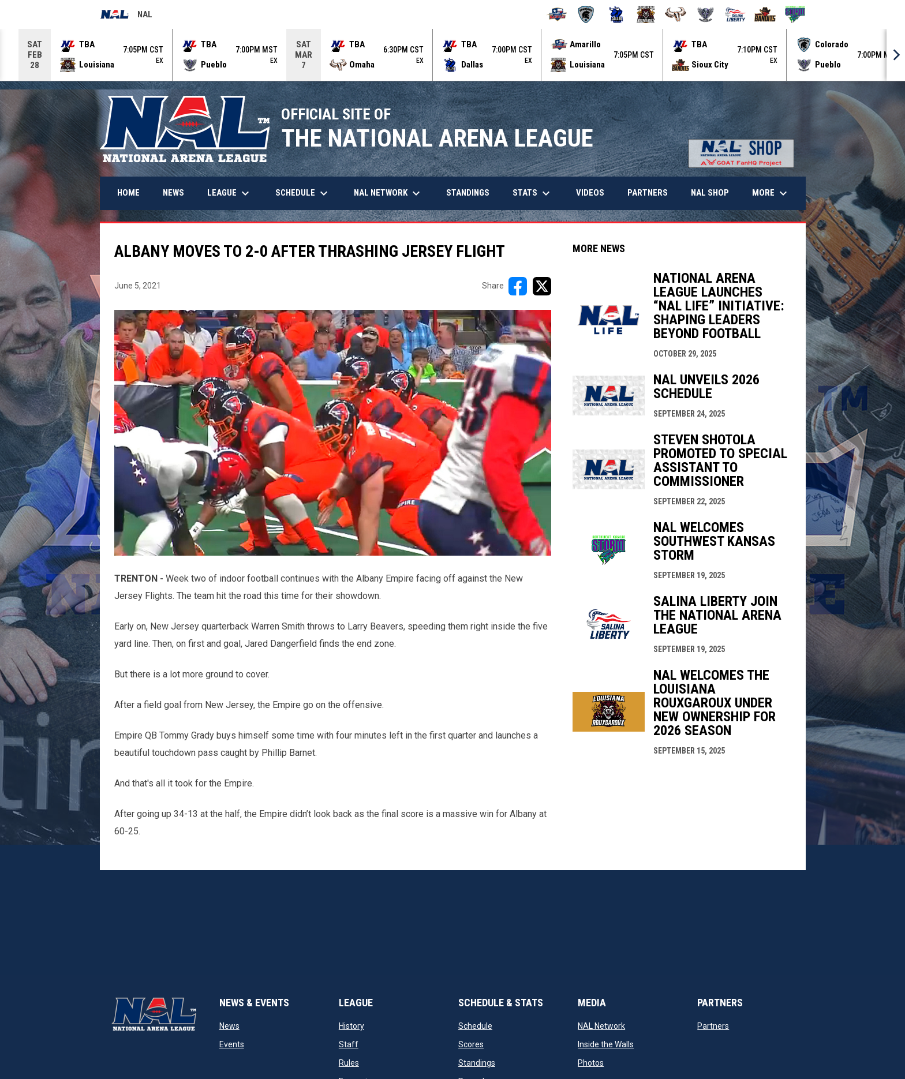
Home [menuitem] (128, 193)
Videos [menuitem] (590, 193)
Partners (713, 1026)
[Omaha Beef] (675, 14)
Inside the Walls (606, 1044)
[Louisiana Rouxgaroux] (646, 14)
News (229, 1026)
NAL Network (601, 1026)
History (351, 1026)
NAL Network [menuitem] (393, 193)
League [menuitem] (229, 193)
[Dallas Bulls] (616, 14)
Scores (471, 1044)
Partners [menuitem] (647, 193)
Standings (476, 1062)
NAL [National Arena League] (126, 16)
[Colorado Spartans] (586, 14)
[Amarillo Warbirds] (556, 14)
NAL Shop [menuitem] (714, 192)
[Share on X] (542, 286)
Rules (349, 1062)
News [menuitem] (173, 193)
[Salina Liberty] (735, 14)
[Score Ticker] (452, 55)
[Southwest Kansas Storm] (795, 14)
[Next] (896, 55)
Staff (348, 1044)
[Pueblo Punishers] (705, 14)
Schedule (475, 1026)
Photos (591, 1062)
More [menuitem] (771, 193)
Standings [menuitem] (467, 193)
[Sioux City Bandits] (765, 14)
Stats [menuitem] (533, 193)
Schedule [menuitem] (303, 193)
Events (231, 1044)
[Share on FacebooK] (517, 286)
